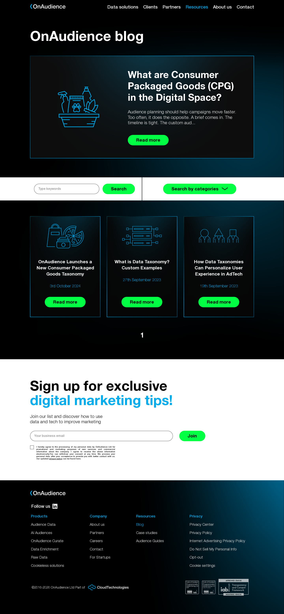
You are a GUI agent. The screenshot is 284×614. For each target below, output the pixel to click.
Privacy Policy (201, 532)
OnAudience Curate (47, 541)
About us (222, 6)
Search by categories (199, 188)
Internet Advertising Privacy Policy (217, 541)
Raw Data (39, 557)
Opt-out (196, 557)
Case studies (146, 532)
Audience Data (43, 524)
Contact (245, 6)
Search (119, 188)
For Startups (100, 557)
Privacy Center (202, 524)
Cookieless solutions (47, 565)
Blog (140, 524)
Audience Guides (150, 541)
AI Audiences (41, 532)
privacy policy (55, 458)
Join (192, 435)
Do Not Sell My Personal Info (213, 549)
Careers (96, 541)
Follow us (44, 506)
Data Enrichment (45, 549)
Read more (65, 302)
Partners (172, 6)
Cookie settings (202, 565)
